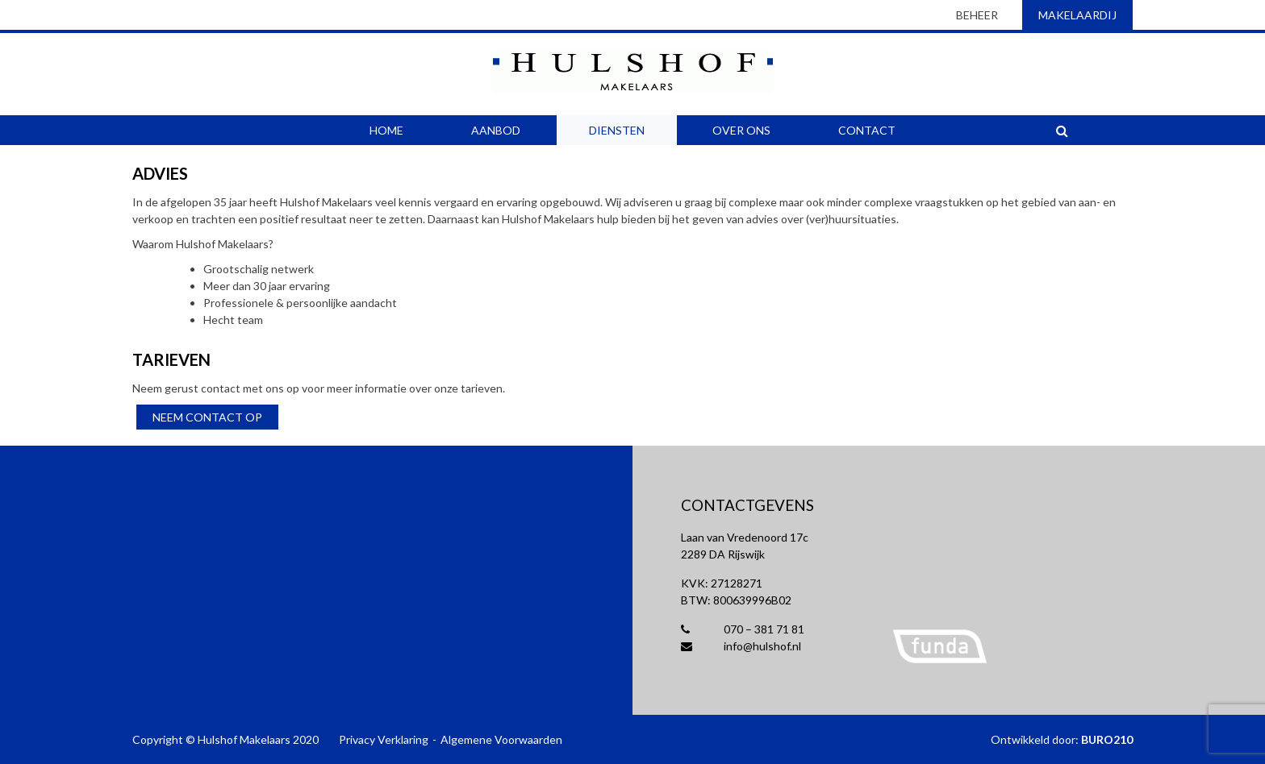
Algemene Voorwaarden (501, 739)
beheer (977, 15)
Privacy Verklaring (383, 739)
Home (386, 130)
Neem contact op (207, 417)
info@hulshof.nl (741, 646)
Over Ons (741, 130)
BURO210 (1107, 739)
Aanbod (495, 130)
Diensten (617, 130)
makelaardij (1077, 15)
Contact (867, 130)
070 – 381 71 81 (742, 629)
